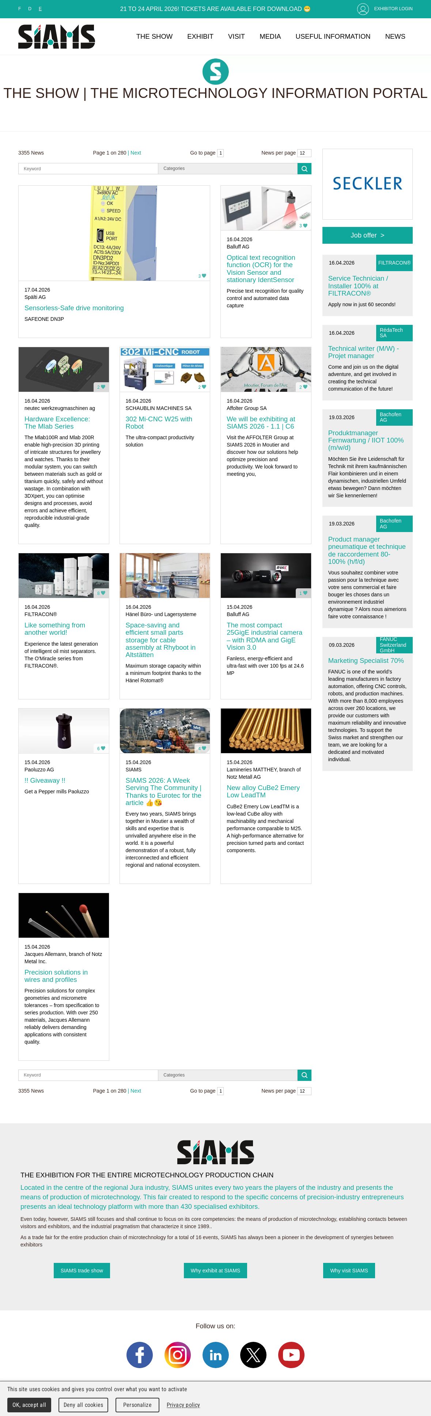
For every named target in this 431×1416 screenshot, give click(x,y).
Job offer (364, 235)
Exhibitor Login (393, 8)
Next (136, 153)
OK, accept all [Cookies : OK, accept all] (29, 1404)
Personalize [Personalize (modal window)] (137, 1404)
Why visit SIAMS (349, 1270)
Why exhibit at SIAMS (215, 1270)
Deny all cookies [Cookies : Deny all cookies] (83, 1404)
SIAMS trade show (82, 1270)
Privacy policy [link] (183, 1404)
